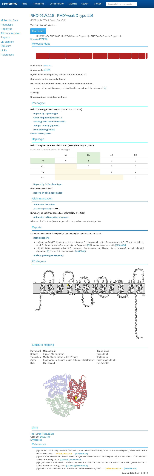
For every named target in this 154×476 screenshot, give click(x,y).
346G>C (48, 65)
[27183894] (120, 245)
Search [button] (85, 4)
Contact (97, 4)
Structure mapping (43, 344)
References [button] (39, 4)
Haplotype (38, 139)
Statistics (72, 4)
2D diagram (39, 261)
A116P (47, 70)
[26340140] (80, 251)
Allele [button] (25, 4)
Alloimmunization (42, 198)
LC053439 (45, 437)
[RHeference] (81, 453)
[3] (88, 245)
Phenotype (38, 103)
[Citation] (64, 459)
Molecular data (41, 43)
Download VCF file (39, 39)
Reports (36, 227)
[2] (48, 251)
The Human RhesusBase (42, 434)
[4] (105, 88)
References (39, 444)
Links (35, 427)
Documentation (57, 4)
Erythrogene (36, 440)
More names (38, 31)
